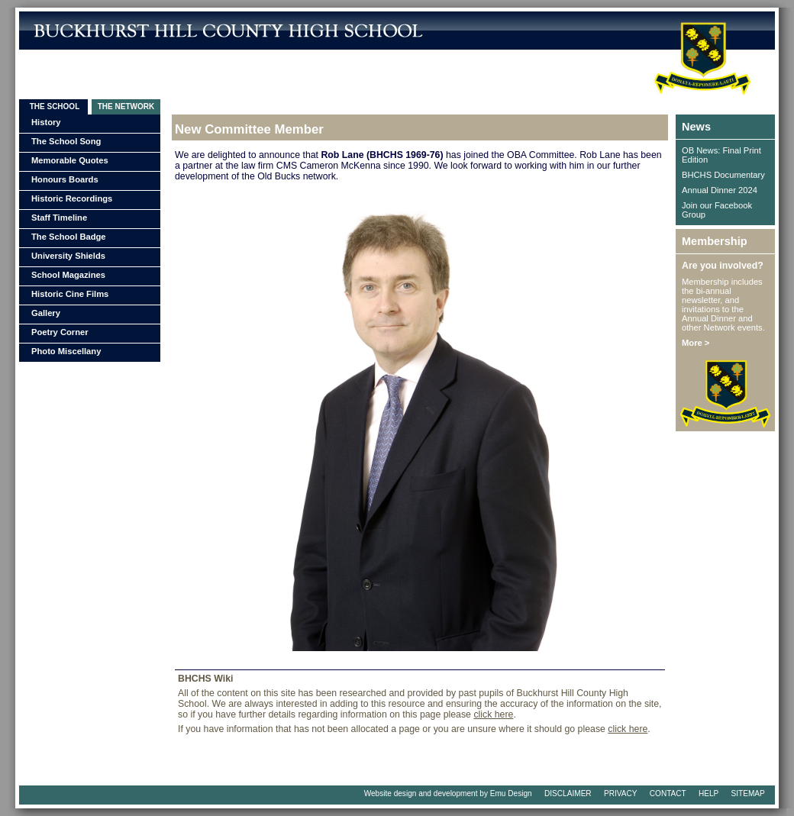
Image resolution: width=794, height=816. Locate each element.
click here (493, 714)
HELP (708, 793)
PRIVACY (620, 793)
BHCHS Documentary (723, 174)
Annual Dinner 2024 (719, 190)
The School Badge (68, 236)
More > (695, 342)
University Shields (68, 255)
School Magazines (68, 274)
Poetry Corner (60, 332)
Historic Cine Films (69, 293)
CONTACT (668, 793)
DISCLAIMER (568, 793)
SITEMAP (748, 793)
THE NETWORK (126, 106)
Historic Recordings (71, 198)
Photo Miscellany (66, 351)
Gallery (45, 313)
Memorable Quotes (69, 160)
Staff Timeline (59, 217)
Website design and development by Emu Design (448, 793)
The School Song (66, 141)
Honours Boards (64, 179)
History (46, 122)
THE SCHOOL (53, 106)
